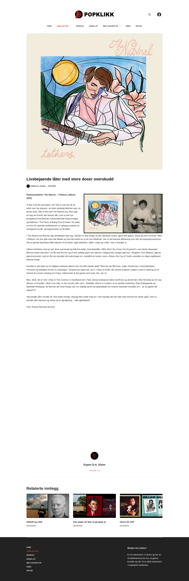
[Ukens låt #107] (141, 506)
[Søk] (149, 14)
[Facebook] (159, 14)
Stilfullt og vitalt (34, 522)
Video (128, 26)
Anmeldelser (64, 26)
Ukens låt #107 (127, 522)
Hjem (49, 26)
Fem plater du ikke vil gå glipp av (89, 522)
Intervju (80, 26)
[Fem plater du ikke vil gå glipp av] (94, 506)
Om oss (139, 26)
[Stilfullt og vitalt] (48, 506)
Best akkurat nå (112, 26)
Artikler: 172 (94, 470)
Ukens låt (93, 26)
